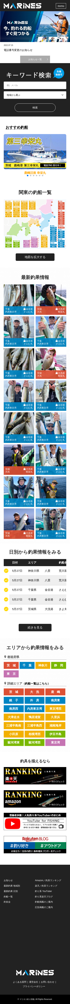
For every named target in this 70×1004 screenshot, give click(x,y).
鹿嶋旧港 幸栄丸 (35, 172)
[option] (35, 26)
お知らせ (8, 880)
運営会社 (33, 982)
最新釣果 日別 (11, 891)
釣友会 (7, 902)
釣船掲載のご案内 (44, 902)
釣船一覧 (8, 896)
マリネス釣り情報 (27, 999)
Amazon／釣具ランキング (48, 880)
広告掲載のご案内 (44, 907)
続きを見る (35, 627)
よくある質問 (19, 982)
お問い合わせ (47, 982)
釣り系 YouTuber (43, 891)
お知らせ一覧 (35, 59)
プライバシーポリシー (34, 986)
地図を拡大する (35, 257)
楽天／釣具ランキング (46, 885)
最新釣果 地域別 (12, 885)
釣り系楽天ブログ (44, 896)
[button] (63, 154)
